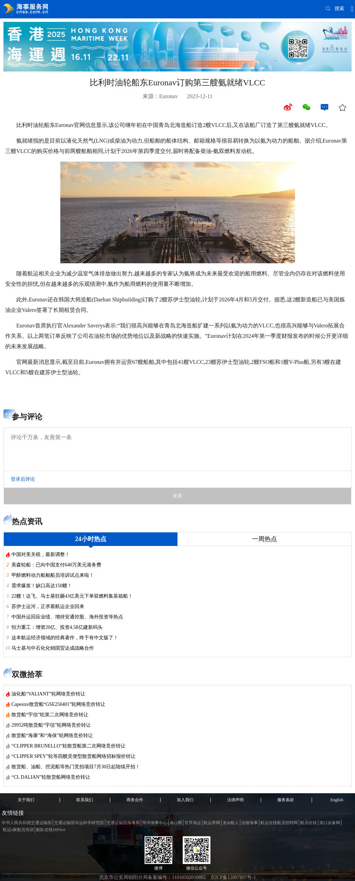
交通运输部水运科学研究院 (79, 822)
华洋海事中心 (154, 822)
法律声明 (235, 799)
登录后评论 (23, 479)
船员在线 (308, 822)
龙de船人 (231, 822)
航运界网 (212, 822)
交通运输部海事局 (123, 822)
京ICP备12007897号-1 (233, 877)
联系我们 (84, 799)
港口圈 (176, 822)
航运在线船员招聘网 (279, 822)
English (336, 799)
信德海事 (249, 822)
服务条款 (285, 799)
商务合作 (135, 799)
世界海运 (192, 822)
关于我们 (26, 799)
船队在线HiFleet (50, 829)
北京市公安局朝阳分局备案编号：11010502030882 (152, 877)
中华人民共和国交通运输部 (27, 822)
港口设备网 (329, 822)
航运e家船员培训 (18, 829)
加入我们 (185, 799)
